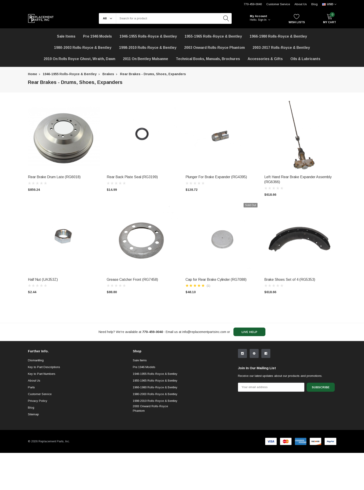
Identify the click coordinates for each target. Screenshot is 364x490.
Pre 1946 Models (97, 36)
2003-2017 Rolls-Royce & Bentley (281, 47)
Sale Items (140, 397)
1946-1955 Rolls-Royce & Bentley (148, 36)
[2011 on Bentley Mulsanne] (145, 59)
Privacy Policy (37, 437)
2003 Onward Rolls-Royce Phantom (150, 445)
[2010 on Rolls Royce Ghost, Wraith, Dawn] (79, 59)
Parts (31, 424)
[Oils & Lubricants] (305, 59)
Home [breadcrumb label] (32, 74)
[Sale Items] (66, 36)
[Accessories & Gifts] (265, 59)
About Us (300, 4)
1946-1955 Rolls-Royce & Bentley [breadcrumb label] (70, 74)
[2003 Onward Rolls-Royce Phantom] (214, 47)
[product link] (64, 136)
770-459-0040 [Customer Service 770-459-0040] (253, 4)
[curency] (329, 4)
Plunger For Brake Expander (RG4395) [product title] (216, 177)
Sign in (264, 19)
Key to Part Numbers (41, 410)
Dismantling (36, 397)
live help (249, 332)
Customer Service (40, 431)
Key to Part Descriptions (44, 404)
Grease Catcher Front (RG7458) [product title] (132, 279)
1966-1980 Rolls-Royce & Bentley (278, 36)
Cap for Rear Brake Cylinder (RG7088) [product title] (215, 279)
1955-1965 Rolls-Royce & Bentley (213, 36)
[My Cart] (329, 18)
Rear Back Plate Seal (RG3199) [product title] (132, 177)
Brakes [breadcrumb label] (108, 74)
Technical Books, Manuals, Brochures (208, 59)
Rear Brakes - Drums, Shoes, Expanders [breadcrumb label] (153, 74)
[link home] (41, 18)
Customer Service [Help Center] (278, 4)
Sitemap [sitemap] (33, 451)
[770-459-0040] (152, 332)
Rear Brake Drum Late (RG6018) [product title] (54, 177)
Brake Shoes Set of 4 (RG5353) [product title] (289, 279)
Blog (314, 4)
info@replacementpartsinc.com (204, 332)
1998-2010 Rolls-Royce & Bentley (147, 47)
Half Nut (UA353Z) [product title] (43, 279)
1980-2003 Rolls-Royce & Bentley (82, 47)
